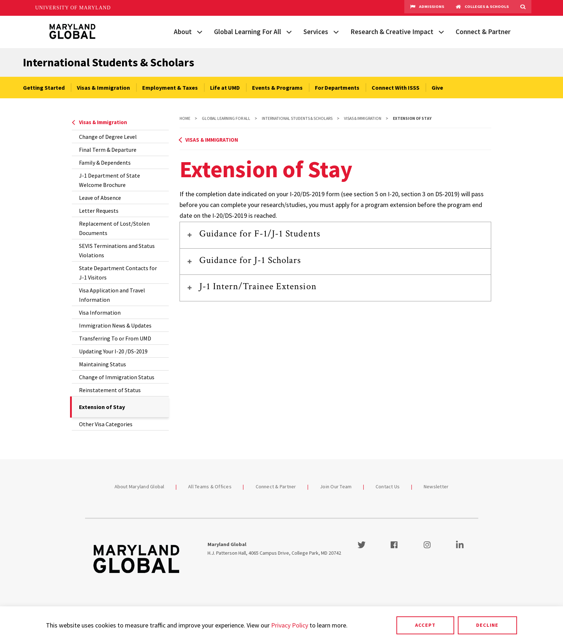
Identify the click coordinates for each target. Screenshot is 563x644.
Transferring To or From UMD (115, 338)
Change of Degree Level (108, 136)
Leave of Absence (100, 197)
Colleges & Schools (482, 8)
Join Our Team (336, 486)
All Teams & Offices (210, 486)
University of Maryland (73, 7)
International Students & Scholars (108, 62)
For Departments (337, 87)
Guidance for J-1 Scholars (250, 260)
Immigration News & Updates (115, 325)
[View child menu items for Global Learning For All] (289, 31)
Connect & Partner (483, 31)
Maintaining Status (102, 364)
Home (185, 118)
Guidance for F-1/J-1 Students (259, 233)
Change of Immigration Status (116, 377)
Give (437, 87)
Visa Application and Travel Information (112, 295)
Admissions (427, 8)
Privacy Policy (289, 625)
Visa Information (100, 312)
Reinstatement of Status (110, 390)
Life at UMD (225, 87)
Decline (487, 625)
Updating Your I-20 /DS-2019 (113, 351)
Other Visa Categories (105, 424)
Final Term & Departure (107, 149)
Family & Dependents (105, 162)
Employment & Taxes (170, 87)
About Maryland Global (139, 486)
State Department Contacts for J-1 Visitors (118, 272)
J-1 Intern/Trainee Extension (258, 286)
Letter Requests (98, 210)
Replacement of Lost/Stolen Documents (114, 228)
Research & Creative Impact (391, 31)
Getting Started (44, 87)
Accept (425, 625)
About (183, 31)
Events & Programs (277, 87)
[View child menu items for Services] (336, 31)
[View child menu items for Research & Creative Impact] (441, 31)
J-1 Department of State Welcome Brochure (109, 180)
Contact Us (388, 486)
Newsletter (436, 486)
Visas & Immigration (103, 87)
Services (315, 31)
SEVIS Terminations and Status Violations (117, 250)
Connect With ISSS (395, 87)
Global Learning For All (247, 31)
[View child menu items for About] (200, 31)
